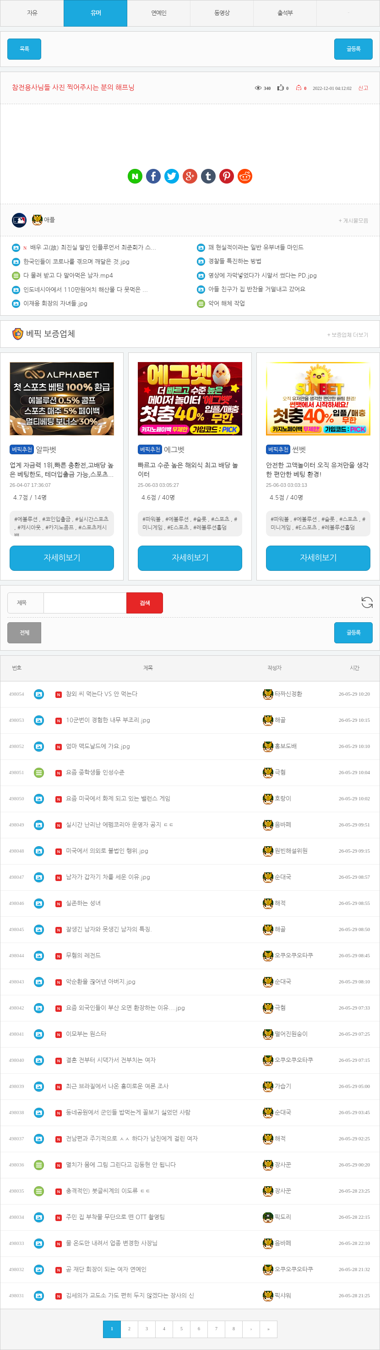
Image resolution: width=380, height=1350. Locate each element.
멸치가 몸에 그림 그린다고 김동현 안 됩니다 (121, 1165)
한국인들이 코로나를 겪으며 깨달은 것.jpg (76, 262)
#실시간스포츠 (92, 519)
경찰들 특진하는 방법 (234, 261)
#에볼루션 (26, 519)
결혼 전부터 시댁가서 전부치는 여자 (111, 1060)
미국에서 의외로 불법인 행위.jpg (107, 851)
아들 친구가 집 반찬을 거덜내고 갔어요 (256, 289)
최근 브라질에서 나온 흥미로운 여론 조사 (117, 1086)
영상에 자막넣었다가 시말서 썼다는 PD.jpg (262, 276)
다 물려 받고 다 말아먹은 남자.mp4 (68, 276)
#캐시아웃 (29, 527)
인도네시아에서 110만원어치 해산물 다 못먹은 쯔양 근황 (87, 290)
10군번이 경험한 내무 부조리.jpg (108, 720)
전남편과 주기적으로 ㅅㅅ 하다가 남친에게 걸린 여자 (132, 1139)
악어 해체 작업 (226, 304)
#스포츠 (220, 519)
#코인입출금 (56, 519)
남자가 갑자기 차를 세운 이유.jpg (108, 877)
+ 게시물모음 (354, 220)
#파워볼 (151, 519)
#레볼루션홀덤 (210, 527)
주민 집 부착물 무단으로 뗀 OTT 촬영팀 (115, 1217)
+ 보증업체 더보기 (348, 334)
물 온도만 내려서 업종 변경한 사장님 (111, 1243)
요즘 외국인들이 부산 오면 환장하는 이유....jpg (125, 1008)
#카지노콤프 (59, 527)
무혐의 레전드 (83, 956)
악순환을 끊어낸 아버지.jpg (101, 982)
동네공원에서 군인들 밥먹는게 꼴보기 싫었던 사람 (128, 1113)
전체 (24, 633)
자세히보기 (61, 558)
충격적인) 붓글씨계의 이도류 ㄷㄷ (108, 1191)
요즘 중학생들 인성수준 (95, 772)
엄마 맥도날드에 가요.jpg (98, 746)
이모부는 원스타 (86, 1034)
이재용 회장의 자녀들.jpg (55, 304)
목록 (24, 49)
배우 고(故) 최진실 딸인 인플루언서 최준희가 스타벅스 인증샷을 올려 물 (94, 248)
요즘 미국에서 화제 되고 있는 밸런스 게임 (118, 799)
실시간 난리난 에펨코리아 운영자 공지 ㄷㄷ (120, 825)
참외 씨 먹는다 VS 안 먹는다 (101, 694)
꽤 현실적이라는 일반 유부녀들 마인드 (256, 248)
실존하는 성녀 (83, 903)
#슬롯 (199, 519)
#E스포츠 (178, 527)
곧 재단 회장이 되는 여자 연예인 (106, 1269)
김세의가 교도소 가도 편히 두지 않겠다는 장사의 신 (130, 1296)
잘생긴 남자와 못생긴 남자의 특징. (109, 929)
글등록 (353, 49)
